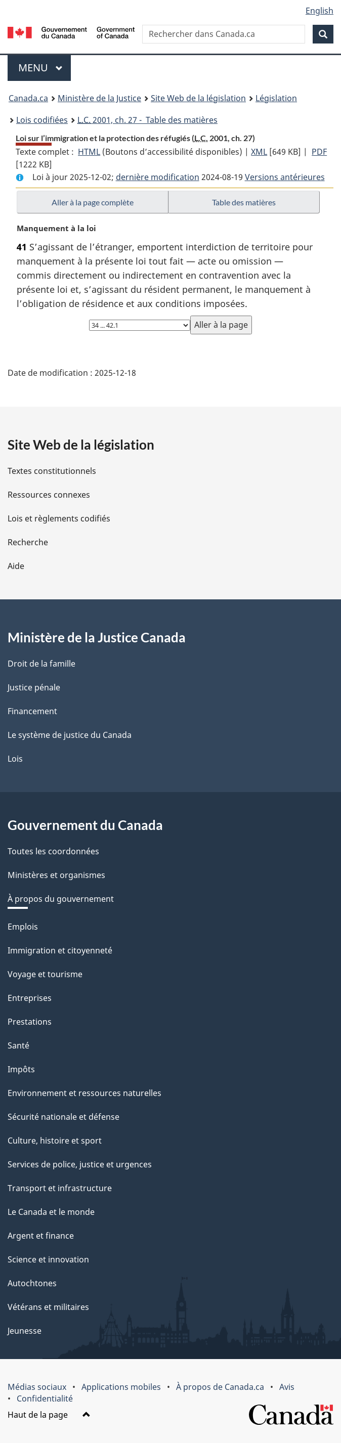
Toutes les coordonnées (53, 851)
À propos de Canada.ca (220, 1386)
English (319, 10)
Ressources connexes (49, 494)
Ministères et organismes (56, 875)
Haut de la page (49, 1414)
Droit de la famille (41, 663)
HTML (89, 151)
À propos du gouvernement (61, 898)
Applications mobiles (121, 1386)
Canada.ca (28, 98)
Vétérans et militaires (48, 1307)
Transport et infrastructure (60, 1188)
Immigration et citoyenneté (60, 950)
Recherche (28, 542)
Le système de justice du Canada (70, 734)
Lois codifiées (42, 119)
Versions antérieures (285, 177)
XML (259, 151)
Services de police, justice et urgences (80, 1164)
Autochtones (32, 1283)
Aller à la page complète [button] (93, 202)
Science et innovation (48, 1259)
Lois (15, 758)
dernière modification (157, 177)
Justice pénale (34, 687)
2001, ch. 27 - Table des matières (147, 119)
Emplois (23, 926)
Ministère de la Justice (99, 98)
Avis (286, 1386)
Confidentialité (45, 1398)
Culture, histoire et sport (55, 1140)
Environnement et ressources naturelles (84, 1093)
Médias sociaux (37, 1386)
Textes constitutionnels (52, 470)
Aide (16, 566)
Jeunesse (24, 1330)
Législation (276, 98)
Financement (32, 711)
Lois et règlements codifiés (59, 518)
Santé (18, 1045)
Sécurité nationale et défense (63, 1116)
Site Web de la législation (198, 98)
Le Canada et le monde (51, 1211)
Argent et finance (41, 1235)
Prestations (30, 1021)
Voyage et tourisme (45, 974)
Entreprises (30, 997)
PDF (319, 151)
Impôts (21, 1069)
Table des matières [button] (244, 202)
